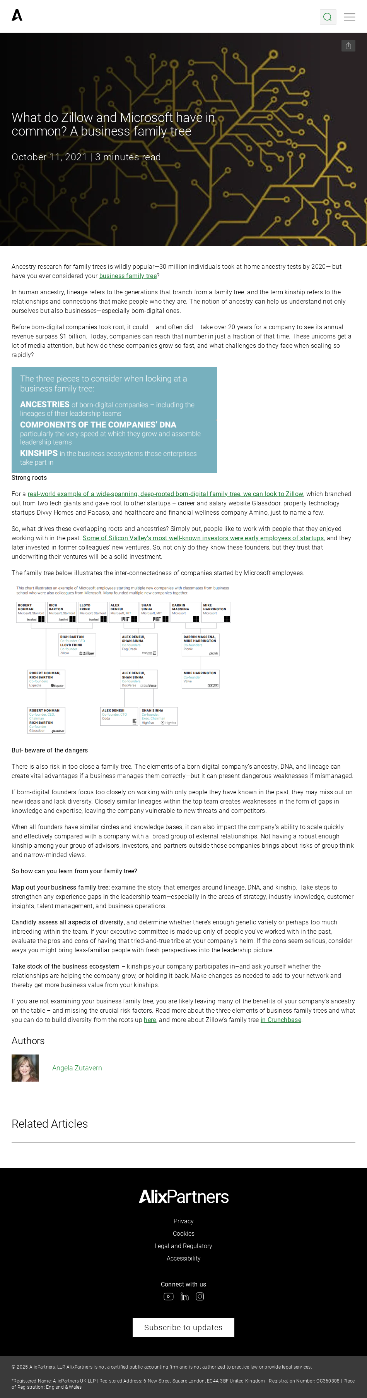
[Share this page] (348, 45)
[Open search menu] (328, 17)
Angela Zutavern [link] (57, 1068)
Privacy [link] (184, 1221)
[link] (17, 17)
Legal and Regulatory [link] (183, 1246)
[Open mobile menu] (349, 17)
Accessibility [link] (184, 1258)
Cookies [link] (184, 1233)
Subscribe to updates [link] (183, 1327)
